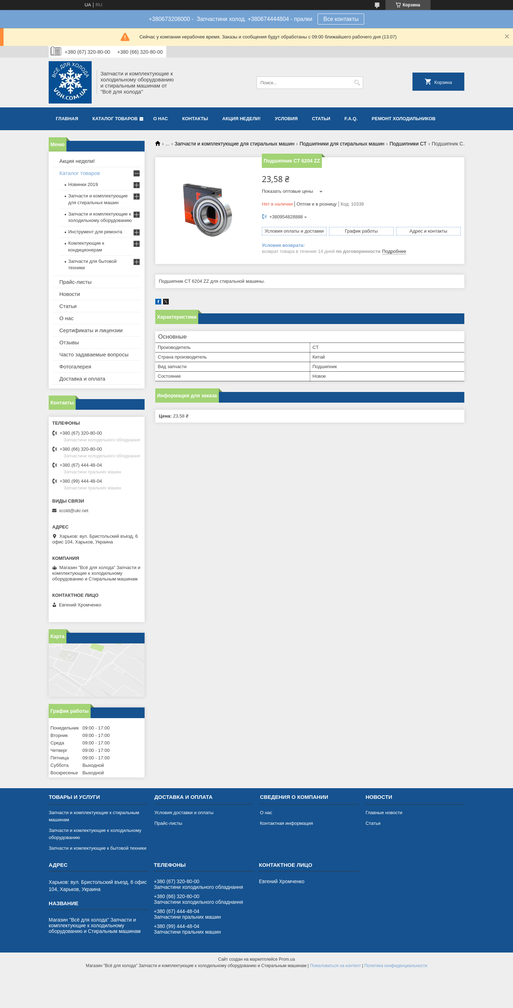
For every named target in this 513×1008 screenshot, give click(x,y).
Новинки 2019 (83, 184)
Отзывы (69, 342)
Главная (67, 118)
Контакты (195, 118)
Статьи (321, 118)
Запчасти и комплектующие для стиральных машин (235, 144)
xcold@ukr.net (73, 510)
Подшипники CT (407, 144)
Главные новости (384, 812)
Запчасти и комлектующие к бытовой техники (97, 848)
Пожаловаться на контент (335, 965)
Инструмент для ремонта (95, 231)
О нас (160, 118)
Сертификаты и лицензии (91, 330)
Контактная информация (286, 823)
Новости (69, 294)
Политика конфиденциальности (395, 965)
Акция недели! (241, 118)
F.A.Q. (351, 118)
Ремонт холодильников (404, 118)
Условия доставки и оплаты (183, 812)
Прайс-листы (75, 282)
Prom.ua (287, 959)
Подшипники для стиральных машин (341, 144)
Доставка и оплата (82, 379)
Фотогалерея (75, 367)
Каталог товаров (114, 118)
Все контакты (340, 19)
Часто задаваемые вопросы (94, 354)
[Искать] (357, 82)
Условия (286, 118)
